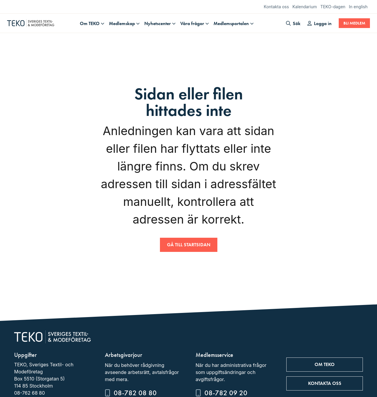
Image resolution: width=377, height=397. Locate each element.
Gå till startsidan (188, 244)
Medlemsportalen (231, 23)
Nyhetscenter (157, 23)
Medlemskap (122, 23)
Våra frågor (192, 23)
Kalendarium (304, 6)
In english (358, 6)
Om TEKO (90, 23)
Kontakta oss (276, 6)
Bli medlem (354, 23)
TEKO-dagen (332, 6)
